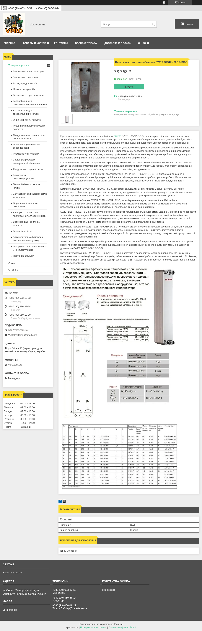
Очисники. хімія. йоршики (27, 119)
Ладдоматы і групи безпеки (28, 169)
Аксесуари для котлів (25, 83)
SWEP (116, 136)
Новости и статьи (12, 572)
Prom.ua (118, 624)
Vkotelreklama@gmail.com (22, 335)
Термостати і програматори (28, 95)
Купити (129, 87)
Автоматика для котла (25, 77)
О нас (142, 43)
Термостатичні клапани (26, 153)
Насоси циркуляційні (24, 89)
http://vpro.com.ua (18, 330)
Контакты (61, 43)
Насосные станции (23, 255)
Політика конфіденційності (122, 627)
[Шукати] (153, 24)
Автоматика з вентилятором (28, 71)
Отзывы (13, 269)
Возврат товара (86, 43)
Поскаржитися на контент (93, 627)
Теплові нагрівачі (22, 231)
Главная (9, 43)
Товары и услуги (34, 43)
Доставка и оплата (117, 43)
